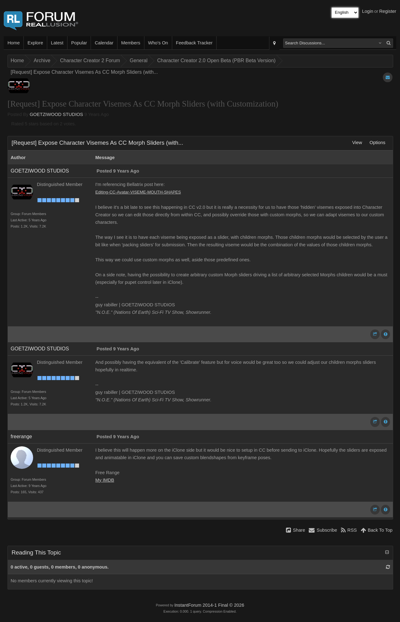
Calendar (104, 42)
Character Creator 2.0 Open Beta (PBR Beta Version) (216, 60)
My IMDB (104, 480)
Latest (57, 42)
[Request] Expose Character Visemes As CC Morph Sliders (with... (84, 72)
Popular (79, 42)
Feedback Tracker (194, 42)
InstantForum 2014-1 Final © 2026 (209, 605)
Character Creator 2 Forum (90, 60)
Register (387, 11)
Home (13, 42)
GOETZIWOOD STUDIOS (56, 114)
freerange (21, 436)
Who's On (158, 42)
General (139, 60)
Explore (35, 42)
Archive (42, 60)
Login (367, 11)
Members (131, 42)
